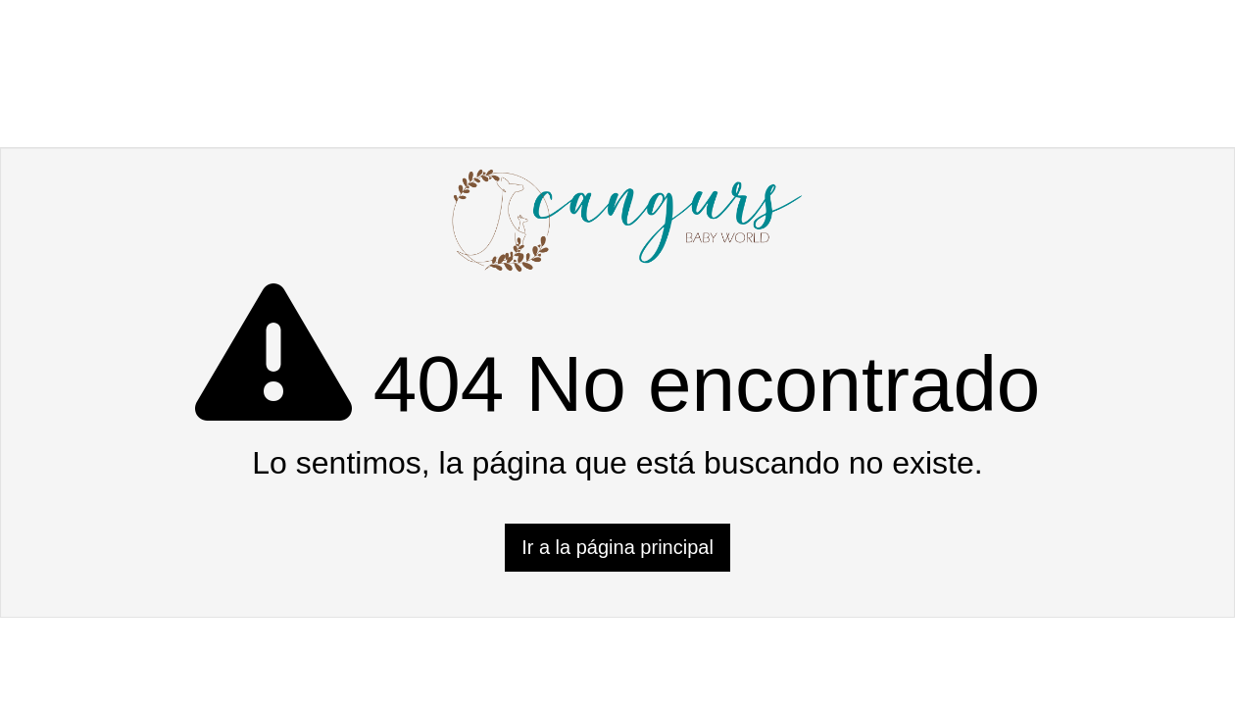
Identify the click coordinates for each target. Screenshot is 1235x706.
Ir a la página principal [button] (617, 547)
